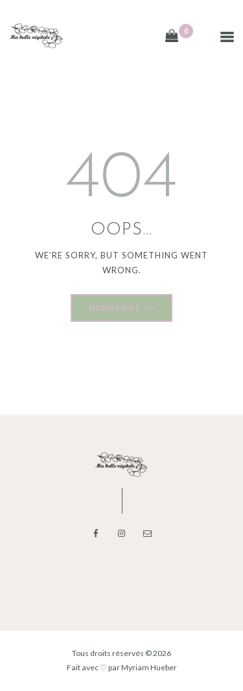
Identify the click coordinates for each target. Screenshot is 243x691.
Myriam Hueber (149, 667)
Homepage (115, 308)
